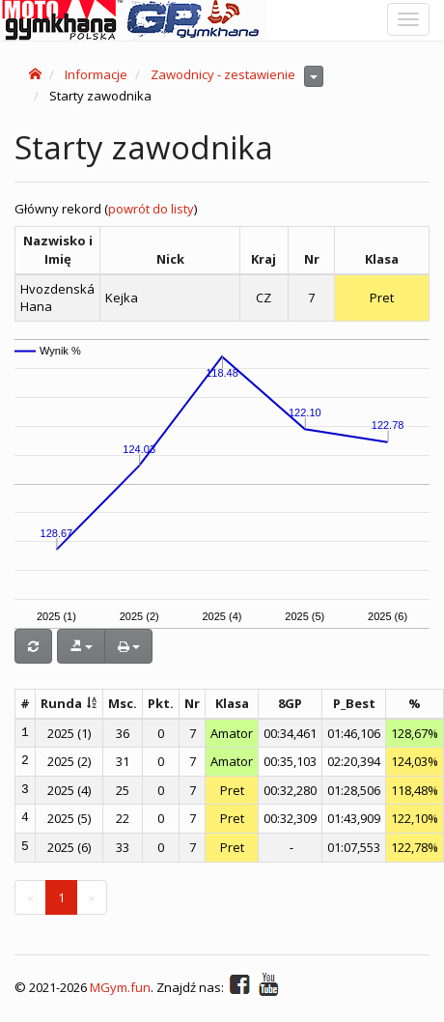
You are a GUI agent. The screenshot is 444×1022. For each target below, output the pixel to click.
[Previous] (30, 898)
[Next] (91, 898)
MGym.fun (120, 987)
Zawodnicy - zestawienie (223, 74)
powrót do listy (151, 208)
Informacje (96, 74)
